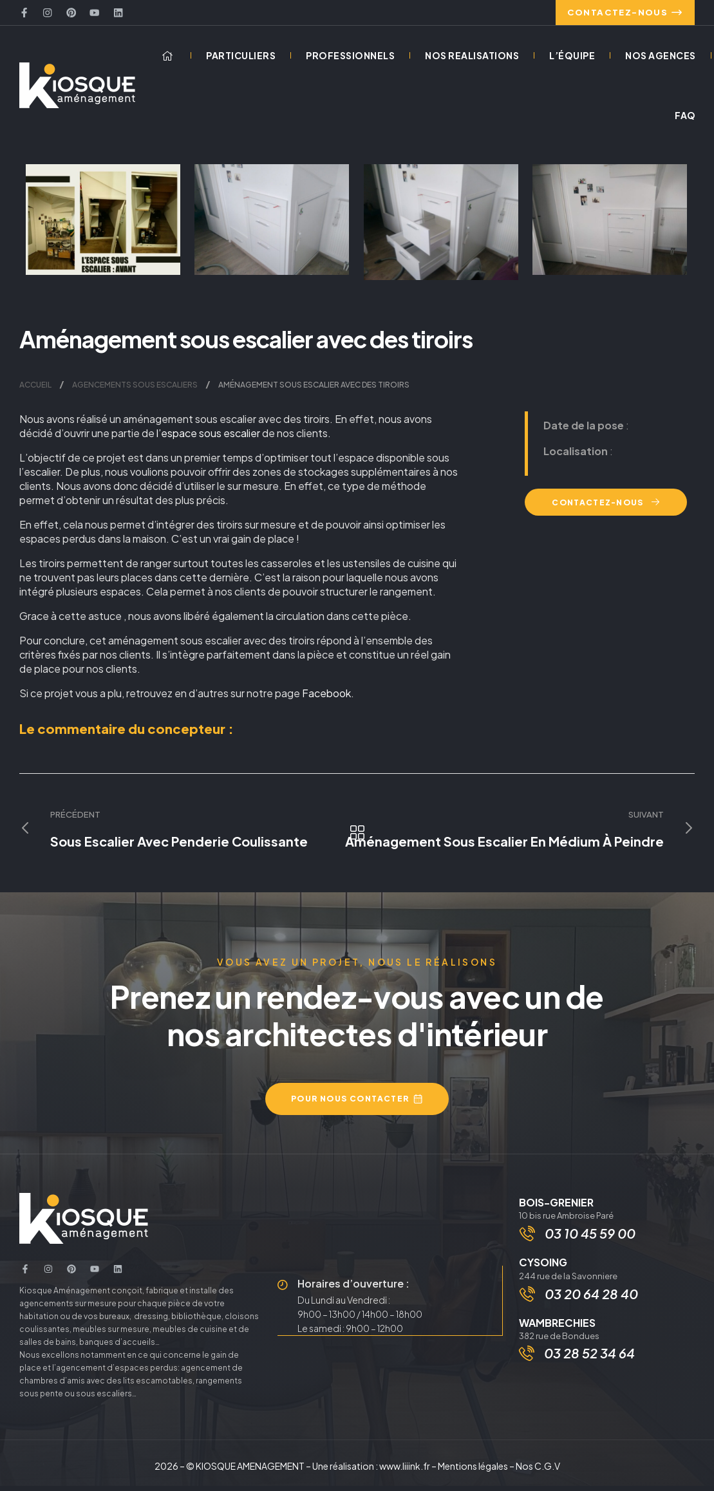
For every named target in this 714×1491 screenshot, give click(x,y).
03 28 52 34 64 (589, 1361)
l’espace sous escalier (208, 438)
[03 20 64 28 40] (528, 1301)
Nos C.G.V (538, 1471)
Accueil (35, 390)
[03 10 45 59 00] (528, 1240)
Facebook (326, 698)
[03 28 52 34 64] (526, 1361)
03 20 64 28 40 (592, 1301)
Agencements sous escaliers (135, 390)
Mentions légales (473, 1471)
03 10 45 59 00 (591, 1240)
